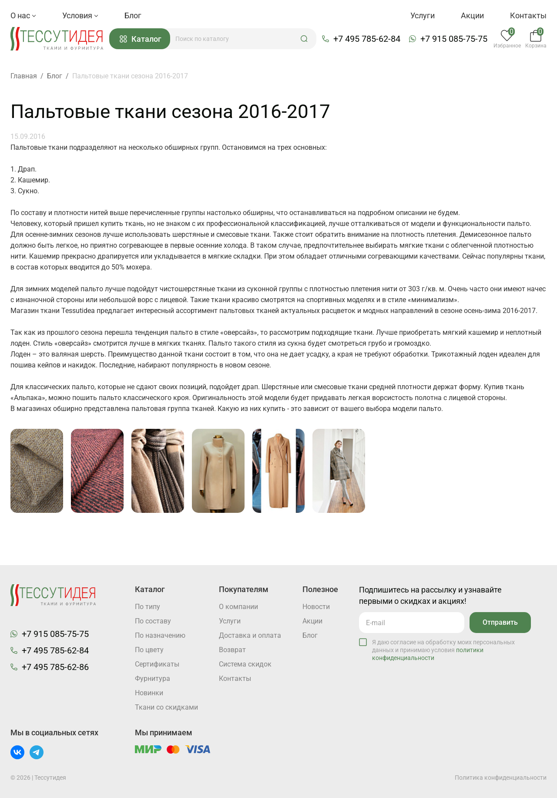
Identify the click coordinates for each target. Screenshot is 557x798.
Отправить (500, 622)
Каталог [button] (140, 39)
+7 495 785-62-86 (55, 667)
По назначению (160, 635)
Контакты (528, 15)
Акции (472, 15)
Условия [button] (80, 15)
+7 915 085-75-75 (453, 39)
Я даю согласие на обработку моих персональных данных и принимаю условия (443, 650)
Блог (132, 15)
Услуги (422, 15)
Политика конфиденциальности (501, 777)
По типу (147, 607)
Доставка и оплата (250, 635)
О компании (238, 607)
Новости (316, 607)
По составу (153, 621)
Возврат (232, 650)
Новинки (149, 693)
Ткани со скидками (166, 707)
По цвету (149, 650)
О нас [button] (23, 15)
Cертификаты (157, 664)
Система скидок (245, 664)
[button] (304, 39)
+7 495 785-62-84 (366, 39)
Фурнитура (152, 678)
